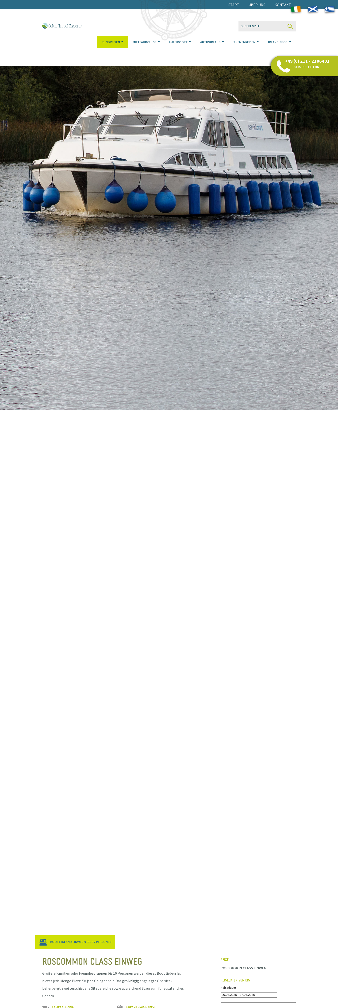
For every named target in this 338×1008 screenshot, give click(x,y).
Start (233, 4)
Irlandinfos (278, 48)
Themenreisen (244, 48)
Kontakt (283, 4)
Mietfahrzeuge (145, 48)
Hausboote (178, 48)
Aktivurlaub (210, 48)
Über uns (257, 4)
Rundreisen (111, 48)
